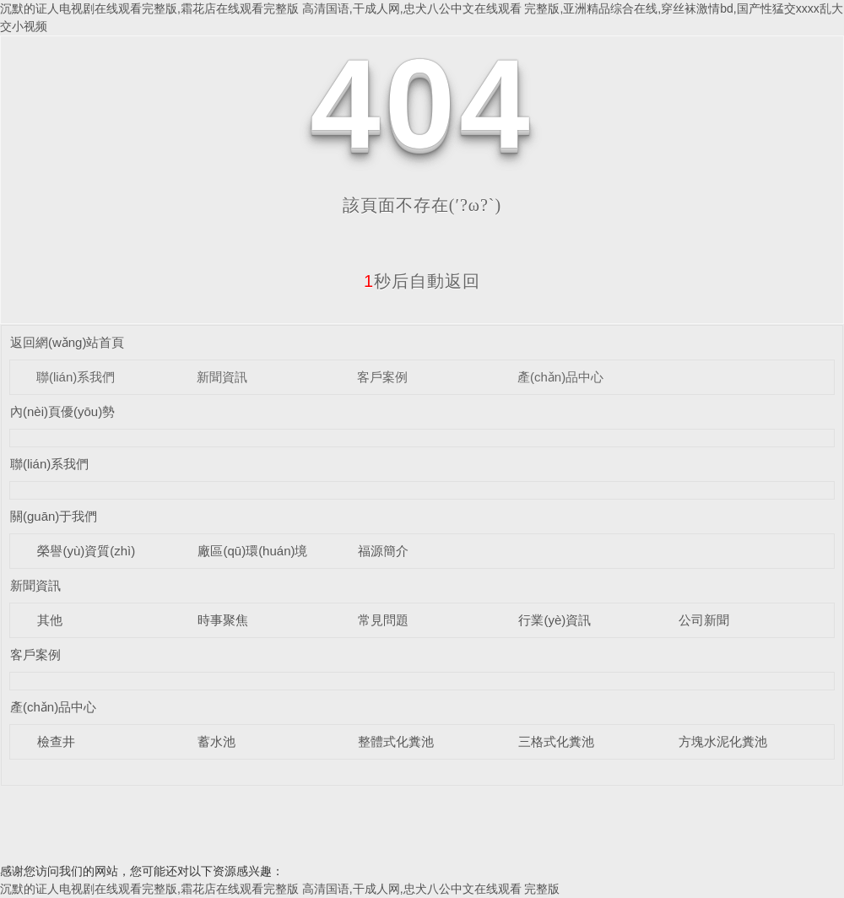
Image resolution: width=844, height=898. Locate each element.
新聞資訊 (222, 377)
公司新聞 (704, 620)
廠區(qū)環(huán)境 (252, 551)
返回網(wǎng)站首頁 (67, 342)
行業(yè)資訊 (554, 620)
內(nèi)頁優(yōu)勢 (62, 411)
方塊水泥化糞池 (723, 741)
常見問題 (383, 620)
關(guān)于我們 (53, 516)
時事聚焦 (222, 620)
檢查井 (56, 741)
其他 (49, 620)
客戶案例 (382, 377)
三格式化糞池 (556, 741)
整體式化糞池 (396, 741)
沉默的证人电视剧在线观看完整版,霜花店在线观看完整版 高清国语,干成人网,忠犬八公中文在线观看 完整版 (280, 888)
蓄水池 (216, 741)
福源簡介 (383, 551)
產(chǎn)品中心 (560, 377)
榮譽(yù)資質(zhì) (86, 551)
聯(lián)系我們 (75, 377)
